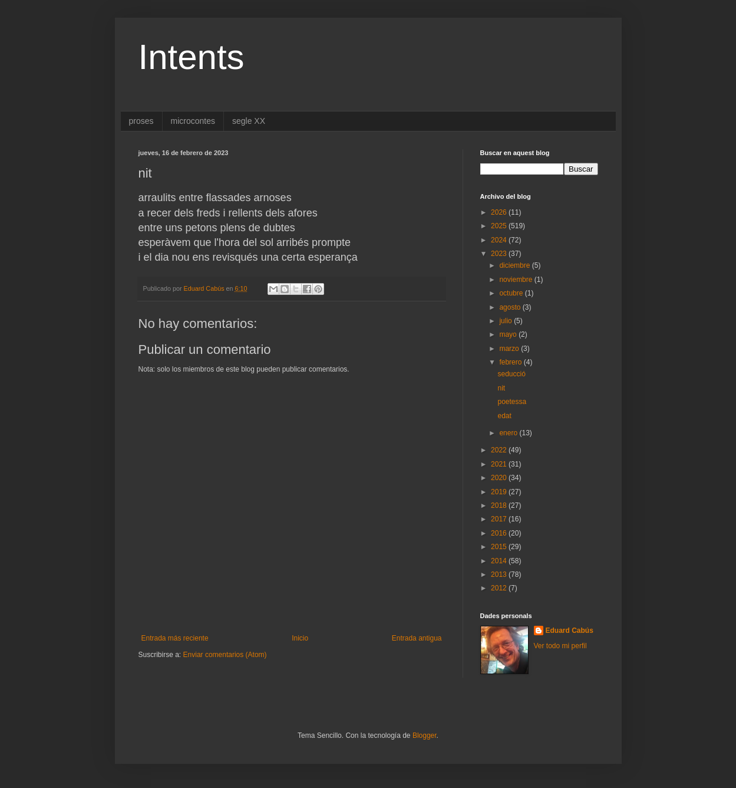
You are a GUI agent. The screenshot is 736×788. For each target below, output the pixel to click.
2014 (500, 561)
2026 (500, 212)
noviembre (516, 279)
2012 (500, 588)
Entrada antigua (417, 638)
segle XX (248, 121)
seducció (511, 374)
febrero (511, 362)
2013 (500, 574)
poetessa (511, 402)
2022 (500, 450)
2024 (500, 240)
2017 (500, 519)
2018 (500, 505)
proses (141, 121)
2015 (500, 547)
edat (504, 416)
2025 (500, 226)
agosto (510, 307)
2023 (500, 253)
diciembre (515, 265)
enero (509, 433)
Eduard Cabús (569, 630)
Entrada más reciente (175, 638)
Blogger (424, 735)
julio (506, 321)
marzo (510, 348)
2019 (500, 492)
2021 (500, 464)
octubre (511, 293)
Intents (191, 57)
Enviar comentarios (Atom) (225, 655)
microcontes (193, 121)
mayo (509, 334)
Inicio (300, 638)
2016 (500, 533)
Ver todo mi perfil (560, 646)
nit (501, 388)
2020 (500, 478)
